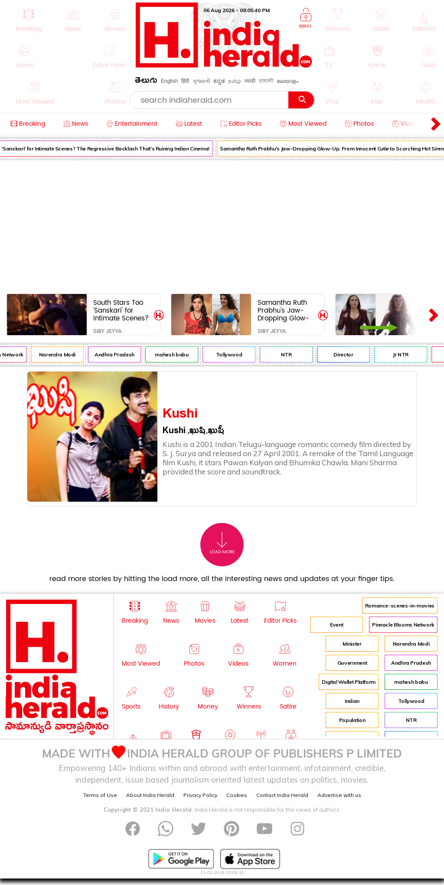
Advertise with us (339, 795)
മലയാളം (287, 81)
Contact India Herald (282, 795)
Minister (352, 643)
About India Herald (150, 795)
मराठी (250, 81)
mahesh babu (175, 354)
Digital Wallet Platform (348, 682)
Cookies (236, 795)
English (169, 81)
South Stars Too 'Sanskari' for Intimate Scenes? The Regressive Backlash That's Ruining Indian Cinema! (121, 310)
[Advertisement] (222, 225)
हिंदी (185, 81)
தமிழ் (234, 81)
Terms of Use (100, 795)
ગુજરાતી (201, 81)
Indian (352, 701)
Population (352, 720)
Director (347, 354)
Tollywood (232, 354)
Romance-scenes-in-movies (399, 605)
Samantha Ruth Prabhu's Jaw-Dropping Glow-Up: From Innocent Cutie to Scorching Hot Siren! (285, 310)
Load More (222, 543)
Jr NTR (404, 354)
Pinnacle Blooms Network (403, 624)
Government (352, 663)
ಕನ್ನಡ (219, 81)
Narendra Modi (61, 354)
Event (336, 624)
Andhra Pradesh (118, 354)
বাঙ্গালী (266, 81)
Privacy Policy (200, 795)
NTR (289, 354)
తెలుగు (146, 82)
